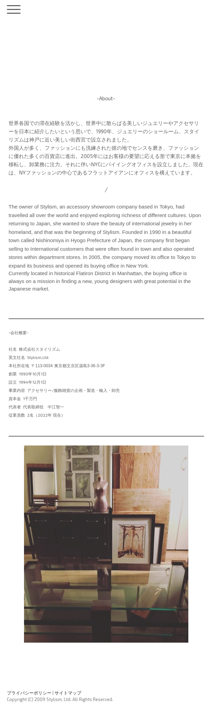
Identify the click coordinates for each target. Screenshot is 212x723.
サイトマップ (68, 693)
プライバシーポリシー (29, 693)
